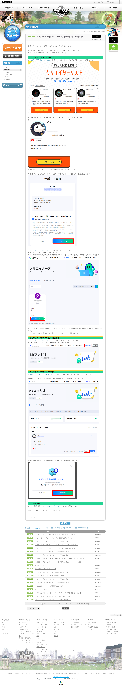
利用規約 (17, 673)
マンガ (56, 636)
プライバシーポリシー (28, 673)
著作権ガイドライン (74, 673)
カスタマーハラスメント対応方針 (91, 673)
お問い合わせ (92, 622)
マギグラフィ (41, 662)
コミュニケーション (43, 644)
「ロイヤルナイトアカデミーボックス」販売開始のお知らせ (55, 548)
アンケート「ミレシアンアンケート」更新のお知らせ (53, 541)
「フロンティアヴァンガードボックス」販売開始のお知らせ (55, 534)
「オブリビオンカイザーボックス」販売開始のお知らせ (53, 596)
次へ (85, 603)
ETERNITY (5, 633)
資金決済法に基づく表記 (60, 673)
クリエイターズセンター (52, 506)
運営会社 (10, 673)
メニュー (112, 2)
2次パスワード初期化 (111, 631)
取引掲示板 (22, 627)
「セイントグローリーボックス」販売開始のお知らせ (53, 572)
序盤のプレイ (41, 647)
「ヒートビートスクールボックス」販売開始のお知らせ (53, 538)
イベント (4, 627)
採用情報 (111, 673)
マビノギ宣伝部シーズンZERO (41, 60)
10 (82, 603)
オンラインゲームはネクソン (61, 677)
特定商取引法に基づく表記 (43, 673)
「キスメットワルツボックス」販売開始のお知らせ (52, 552)
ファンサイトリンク (25, 640)
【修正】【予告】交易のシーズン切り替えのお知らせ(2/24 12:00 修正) (58, 562)
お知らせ (91, 31)
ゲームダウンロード (60, 622)
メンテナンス (6, 629)
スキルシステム (41, 633)
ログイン (99, 2)
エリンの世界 (41, 640)
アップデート (6, 631)
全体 (3, 622)
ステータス (40, 638)
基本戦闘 (39, 631)
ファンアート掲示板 (25, 631)
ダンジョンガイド (42, 660)
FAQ (89, 624)
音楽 (55, 631)
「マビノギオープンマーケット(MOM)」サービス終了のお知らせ (56, 545)
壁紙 (55, 633)
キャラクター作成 (42, 627)
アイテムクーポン (110, 629)
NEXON (7, 2)
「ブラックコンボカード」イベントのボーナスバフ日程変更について (58, 593)
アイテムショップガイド (78, 624)
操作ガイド (40, 629)
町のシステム (41, 642)
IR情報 (105, 673)
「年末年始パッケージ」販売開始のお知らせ (50, 586)
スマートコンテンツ (43, 649)
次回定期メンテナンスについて (45, 565)
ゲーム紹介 (40, 622)
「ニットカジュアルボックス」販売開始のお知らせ (52, 582)
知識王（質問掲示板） (26, 638)
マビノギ (61, 11)
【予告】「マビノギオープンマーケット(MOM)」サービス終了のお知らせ (59, 558)
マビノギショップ (76, 622)
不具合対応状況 (93, 627)
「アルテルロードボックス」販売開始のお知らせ (51, 576)
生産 (38, 636)
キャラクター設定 (110, 622)
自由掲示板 (22, 622)
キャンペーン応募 (110, 633)
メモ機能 (108, 624)
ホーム (85, 31)
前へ (44, 603)
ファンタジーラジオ (60, 629)
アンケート (91, 629)
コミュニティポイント (26, 642)
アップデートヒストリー (61, 624)
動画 (55, 627)
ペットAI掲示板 (24, 629)
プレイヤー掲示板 (24, 624)
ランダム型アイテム (77, 627)
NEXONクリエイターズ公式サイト (39, 250)
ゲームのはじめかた (43, 624)
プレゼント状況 (110, 627)
